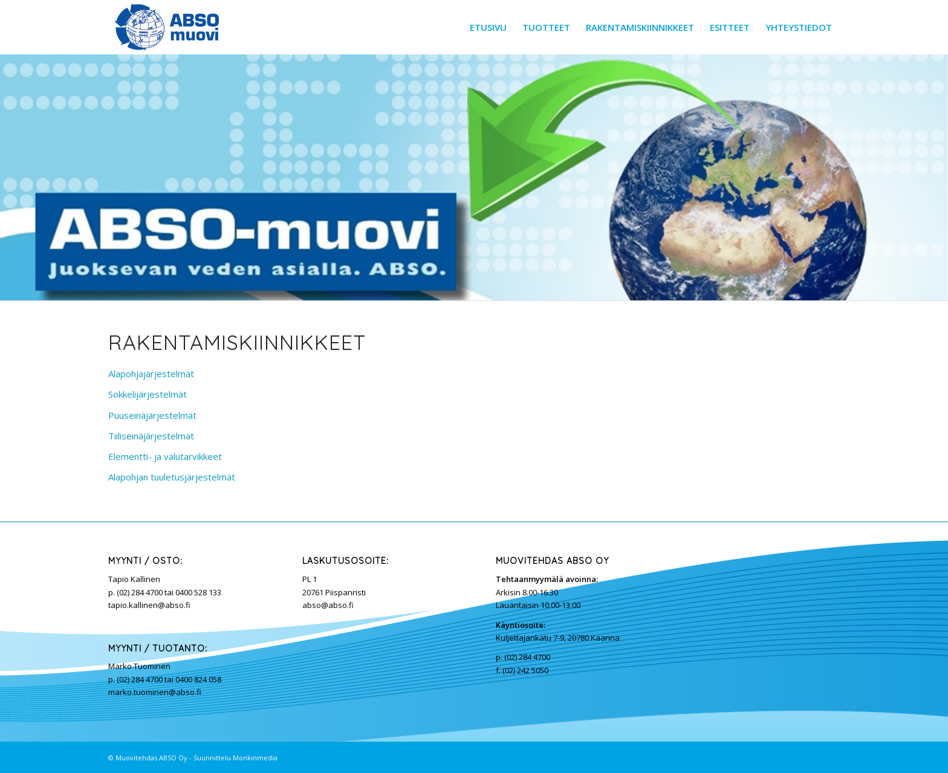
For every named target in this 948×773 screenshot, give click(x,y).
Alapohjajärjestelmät (151, 373)
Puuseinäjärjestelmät (152, 415)
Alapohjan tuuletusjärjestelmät (171, 477)
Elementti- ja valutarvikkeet (165, 456)
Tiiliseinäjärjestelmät (151, 436)
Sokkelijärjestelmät (147, 394)
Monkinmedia (255, 757)
